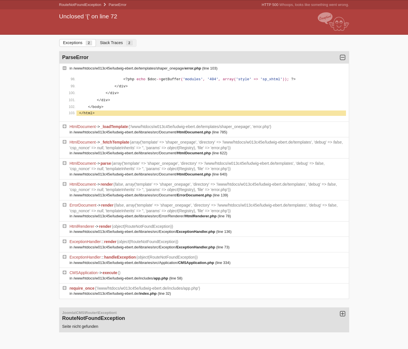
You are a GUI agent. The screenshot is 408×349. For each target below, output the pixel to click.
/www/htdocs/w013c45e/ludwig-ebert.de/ (115, 293)
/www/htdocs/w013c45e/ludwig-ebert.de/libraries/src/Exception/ (144, 231)
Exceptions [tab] (77, 42)
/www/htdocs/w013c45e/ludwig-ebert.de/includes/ (121, 278)
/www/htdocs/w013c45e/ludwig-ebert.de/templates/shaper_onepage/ (137, 68)
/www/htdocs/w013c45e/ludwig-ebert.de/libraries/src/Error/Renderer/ (145, 216)
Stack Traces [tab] (116, 42)
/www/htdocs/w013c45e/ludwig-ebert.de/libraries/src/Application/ (144, 263)
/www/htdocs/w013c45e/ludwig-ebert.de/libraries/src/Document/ (142, 132)
